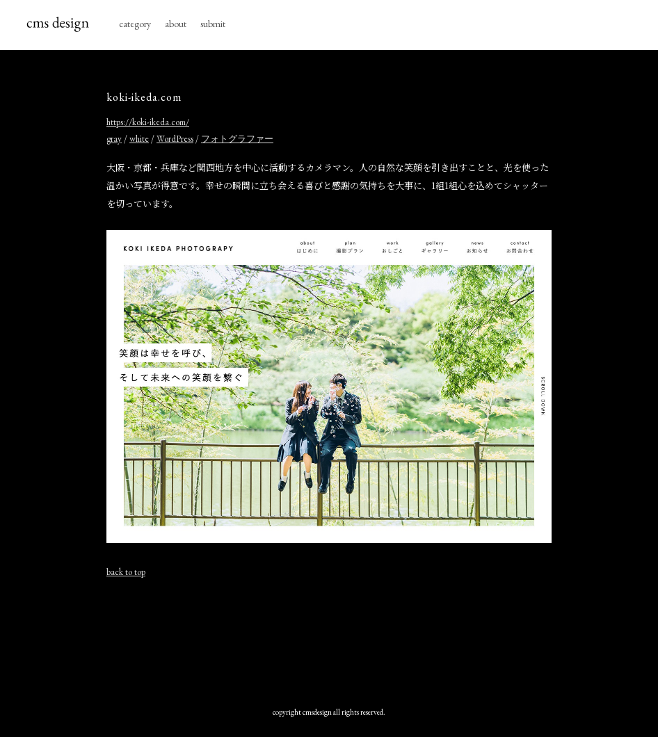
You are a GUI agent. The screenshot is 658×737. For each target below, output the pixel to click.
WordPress (175, 139)
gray (114, 139)
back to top (125, 572)
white (139, 139)
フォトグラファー (237, 139)
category (135, 23)
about (175, 23)
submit (212, 23)
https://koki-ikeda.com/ (147, 122)
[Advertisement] (359, 639)
